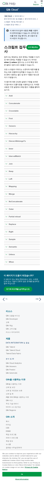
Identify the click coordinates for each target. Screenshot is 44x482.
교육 (7, 322)
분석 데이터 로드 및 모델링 (13, 19)
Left (10, 179)
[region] (22, 466)
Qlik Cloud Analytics (14, 363)
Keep (11, 171)
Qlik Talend (10, 347)
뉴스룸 (8, 444)
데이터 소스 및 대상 (13, 407)
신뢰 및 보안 (10, 387)
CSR (7, 428)
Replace (12, 224)
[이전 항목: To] (12, 299)
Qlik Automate (11, 373)
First (11, 118)
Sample (12, 239)
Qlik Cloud (12, 9)
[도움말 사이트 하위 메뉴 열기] (3, 10)
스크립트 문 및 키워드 (11, 25)
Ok (22, 474)
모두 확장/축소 (33, 47)
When (11, 262)
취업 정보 (9, 441)
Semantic (13, 247)
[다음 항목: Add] (32, 299)
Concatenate (14, 103)
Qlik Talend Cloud (13, 350)
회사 (7, 421)
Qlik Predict (10, 370)
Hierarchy (13, 133)
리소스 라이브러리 (13, 332)
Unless (12, 254)
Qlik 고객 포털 (11, 329)
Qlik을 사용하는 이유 (13, 384)
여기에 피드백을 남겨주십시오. (18, 289)
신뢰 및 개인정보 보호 (14, 390)
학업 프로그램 (11, 434)
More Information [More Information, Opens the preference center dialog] (22, 479)
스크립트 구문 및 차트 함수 (13, 22)
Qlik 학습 (9, 325)
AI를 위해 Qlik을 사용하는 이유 (17, 397)
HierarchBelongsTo (17, 141)
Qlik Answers (11, 366)
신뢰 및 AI (9, 394)
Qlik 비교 (9, 400)
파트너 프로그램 (12, 438)
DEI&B (8, 431)
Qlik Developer (12, 319)
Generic (12, 126)
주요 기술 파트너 (12, 404)
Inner (11, 149)
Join (11, 164)
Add (11, 96)
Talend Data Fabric (13, 353)
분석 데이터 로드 (30, 19)
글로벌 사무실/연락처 (14, 448)
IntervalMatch (15, 156)
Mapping (13, 186)
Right (11, 232)
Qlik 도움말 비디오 (13, 316)
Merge (12, 194)
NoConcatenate (16, 201)
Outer (11, 209)
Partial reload (15, 216)
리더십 (8, 425)
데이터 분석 (19, 16)
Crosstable (14, 111)
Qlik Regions (11, 410)
